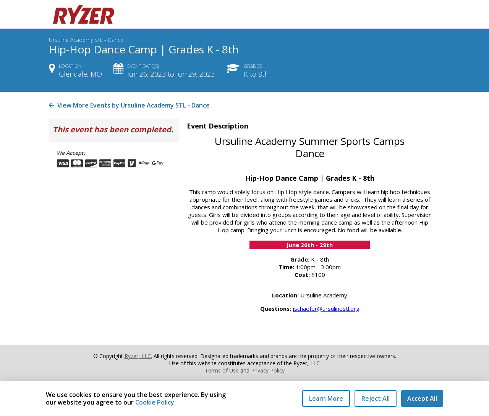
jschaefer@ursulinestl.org (326, 308)
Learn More (326, 398)
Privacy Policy (268, 370)
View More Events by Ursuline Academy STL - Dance (129, 105)
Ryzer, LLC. (138, 356)
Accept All (422, 398)
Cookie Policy (154, 402)
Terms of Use (222, 370)
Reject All (375, 398)
